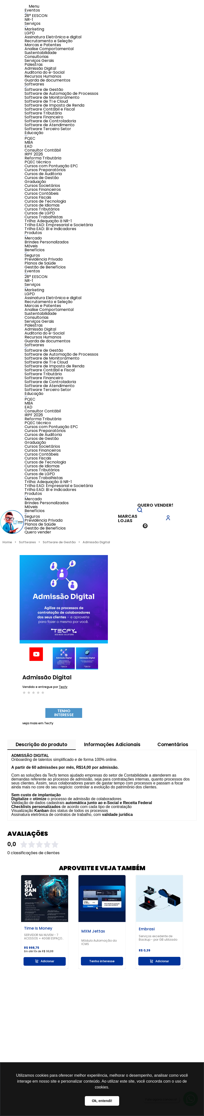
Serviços (32, 23)
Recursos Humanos (43, 76)
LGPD (30, 33)
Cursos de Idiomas (42, 205)
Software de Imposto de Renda (54, 105)
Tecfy (63, 687)
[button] (139, 511)
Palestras (34, 64)
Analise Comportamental (49, 49)
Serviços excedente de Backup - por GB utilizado (158, 938)
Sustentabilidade (41, 53)
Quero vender (38, 532)
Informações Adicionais (112, 744)
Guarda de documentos (47, 80)
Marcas (127, 516)
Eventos (32, 10)
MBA (29, 142)
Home (7, 542)
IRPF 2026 (34, 154)
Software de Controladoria (50, 121)
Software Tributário (43, 113)
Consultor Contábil (43, 150)
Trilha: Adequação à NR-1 (48, 221)
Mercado (33, 238)
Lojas (125, 520)
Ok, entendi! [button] (102, 1101)
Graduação (35, 181)
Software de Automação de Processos (61, 93)
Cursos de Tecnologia (45, 201)
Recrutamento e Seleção (49, 41)
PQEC (30, 138)
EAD (28, 146)
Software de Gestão (44, 89)
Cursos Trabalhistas (44, 217)
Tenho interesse (64, 713)
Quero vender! (155, 505)
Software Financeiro (44, 117)
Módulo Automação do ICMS (99, 942)
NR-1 (29, 19)
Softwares (34, 84)
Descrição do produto (41, 744)
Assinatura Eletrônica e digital (53, 37)
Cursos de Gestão (42, 178)
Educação (34, 133)
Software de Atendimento (50, 125)
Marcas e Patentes (43, 45)
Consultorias (37, 56)
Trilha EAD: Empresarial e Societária (59, 225)
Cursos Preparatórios (45, 170)
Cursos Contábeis (42, 193)
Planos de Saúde (40, 263)
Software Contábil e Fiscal (50, 109)
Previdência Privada (44, 259)
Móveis (31, 246)
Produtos (33, 233)
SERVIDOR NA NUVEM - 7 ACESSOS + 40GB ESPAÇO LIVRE (43, 936)
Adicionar (44, 961)
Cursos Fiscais (38, 197)
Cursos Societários (42, 185)
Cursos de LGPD (40, 213)
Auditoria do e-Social (44, 72)
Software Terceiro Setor (48, 129)
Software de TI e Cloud (46, 101)
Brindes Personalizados (47, 242)
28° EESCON (36, 15)
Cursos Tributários (42, 209)
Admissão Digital (40, 68)
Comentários (172, 744)
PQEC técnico (38, 162)
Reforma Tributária (43, 158)
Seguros (32, 255)
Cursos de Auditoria (43, 174)
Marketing (34, 29)
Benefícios (35, 250)
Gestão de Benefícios (45, 267)
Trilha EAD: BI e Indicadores (50, 229)
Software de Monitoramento (52, 97)
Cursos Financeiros (43, 189)
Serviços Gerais (39, 60)
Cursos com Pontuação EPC (51, 166)
